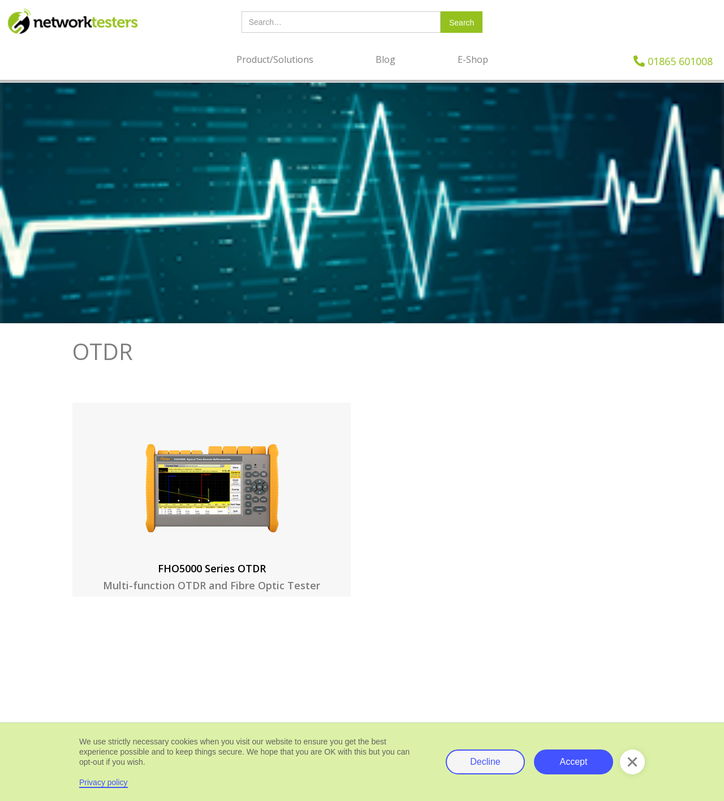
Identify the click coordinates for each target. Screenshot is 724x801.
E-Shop (473, 59)
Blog (385, 59)
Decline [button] (485, 761)
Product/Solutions (274, 59)
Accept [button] (574, 761)
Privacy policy (103, 782)
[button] (632, 761)
